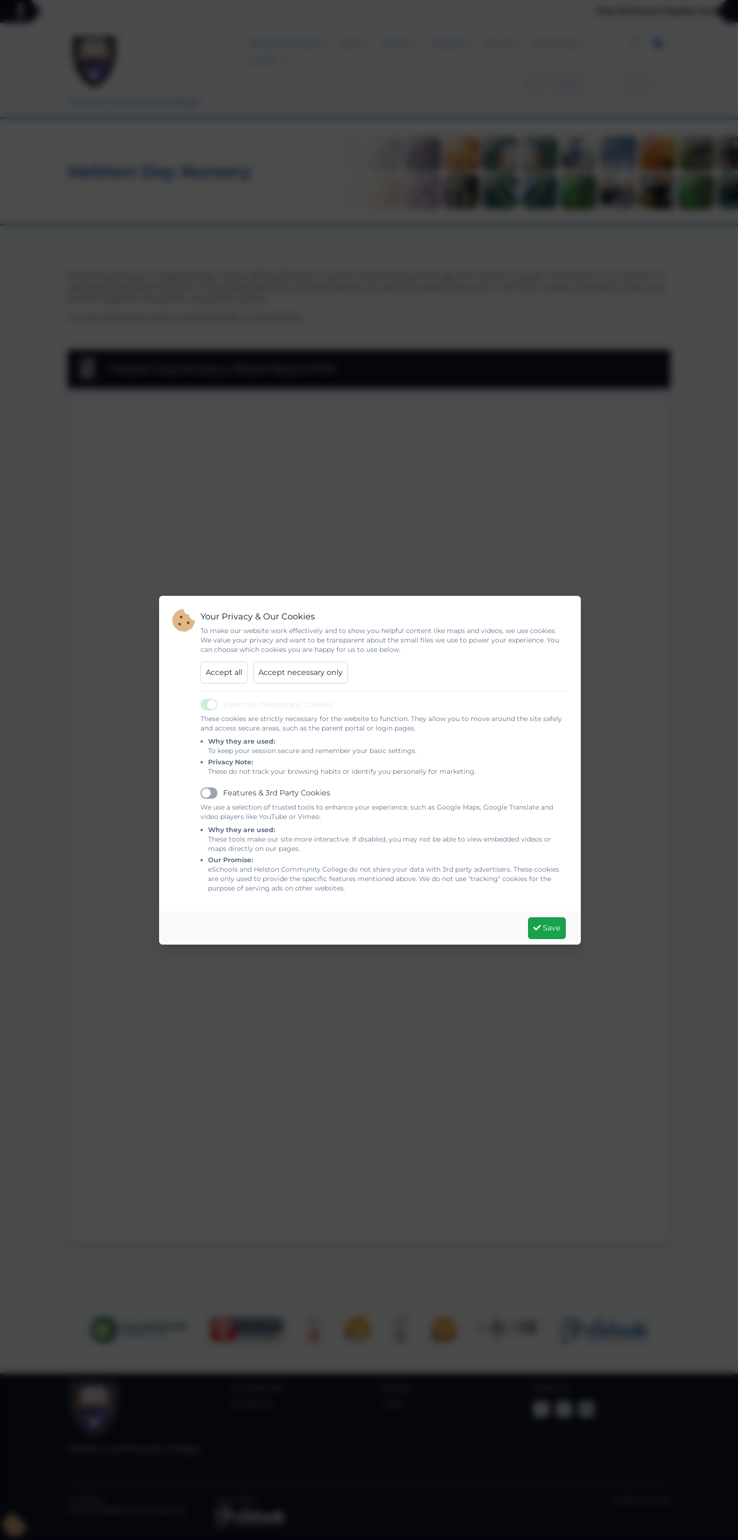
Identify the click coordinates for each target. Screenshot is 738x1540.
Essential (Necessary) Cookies (278, 704)
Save (547, 927)
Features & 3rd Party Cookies (276, 792)
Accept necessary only (300, 672)
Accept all (224, 672)
